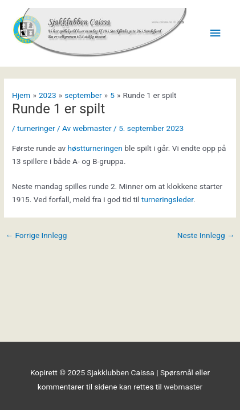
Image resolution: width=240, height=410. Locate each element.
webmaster (183, 386)
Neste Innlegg (206, 236)
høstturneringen (96, 148)
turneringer (36, 128)
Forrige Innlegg (36, 236)
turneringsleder (167, 199)
